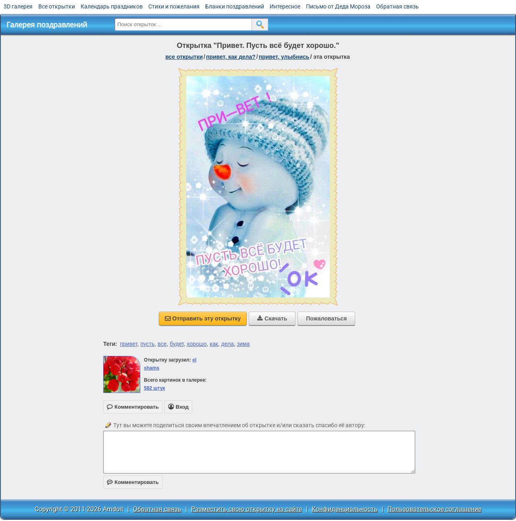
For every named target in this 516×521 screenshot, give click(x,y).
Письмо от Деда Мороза (338, 6)
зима (243, 344)
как (214, 344)
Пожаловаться (326, 318)
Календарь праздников (112, 6)
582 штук (154, 388)
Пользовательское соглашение (434, 509)
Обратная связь (397, 6)
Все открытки (56, 6)
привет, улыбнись (284, 57)
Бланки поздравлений (234, 6)
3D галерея (18, 6)
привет (128, 344)
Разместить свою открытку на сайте (246, 509)
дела (227, 344)
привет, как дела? (231, 57)
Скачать (272, 318)
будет (177, 344)
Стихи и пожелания (174, 6)
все (162, 344)
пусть (147, 344)
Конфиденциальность (345, 509)
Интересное (285, 6)
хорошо (196, 344)
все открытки (184, 57)
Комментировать (133, 482)
